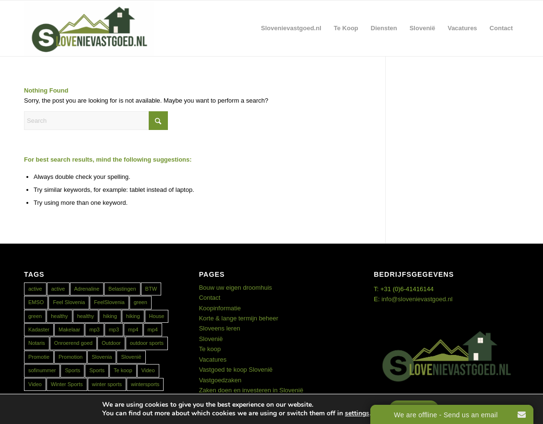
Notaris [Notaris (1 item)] (36, 343)
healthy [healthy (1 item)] (85, 316)
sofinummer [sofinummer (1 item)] (42, 370)
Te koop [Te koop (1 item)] (123, 370)
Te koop (210, 349)
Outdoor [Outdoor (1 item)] (111, 343)
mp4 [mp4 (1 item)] (133, 329)
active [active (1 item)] (58, 289)
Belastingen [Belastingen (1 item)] (122, 289)
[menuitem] (291, 28)
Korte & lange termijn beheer (238, 318)
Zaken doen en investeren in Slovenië (251, 390)
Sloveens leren (219, 328)
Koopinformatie (220, 308)
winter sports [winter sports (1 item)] (107, 384)
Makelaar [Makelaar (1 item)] (69, 329)
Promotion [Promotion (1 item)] (71, 357)
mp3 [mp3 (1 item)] (94, 329)
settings (357, 413)
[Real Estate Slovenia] (89, 28)
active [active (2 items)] (35, 289)
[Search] (96, 120)
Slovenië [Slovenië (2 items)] (131, 357)
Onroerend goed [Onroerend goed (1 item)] (73, 343)
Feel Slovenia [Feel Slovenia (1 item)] (69, 302)
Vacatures (213, 359)
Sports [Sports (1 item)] (72, 370)
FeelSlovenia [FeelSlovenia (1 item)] (109, 302)
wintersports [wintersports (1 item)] (145, 384)
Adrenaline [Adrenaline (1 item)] (87, 289)
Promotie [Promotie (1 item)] (38, 357)
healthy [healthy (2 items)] (59, 316)
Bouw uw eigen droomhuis (235, 287)
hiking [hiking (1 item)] (110, 316)
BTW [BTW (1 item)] (151, 289)
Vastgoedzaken (220, 380)
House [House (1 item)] (157, 316)
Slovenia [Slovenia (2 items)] (102, 357)
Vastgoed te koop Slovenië (236, 369)
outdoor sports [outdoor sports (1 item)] (147, 343)
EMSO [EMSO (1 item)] (36, 302)
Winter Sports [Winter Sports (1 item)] (67, 384)
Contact (210, 297)
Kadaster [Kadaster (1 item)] (38, 329)
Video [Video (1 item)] (148, 370)
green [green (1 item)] (140, 302)
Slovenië (211, 338)
